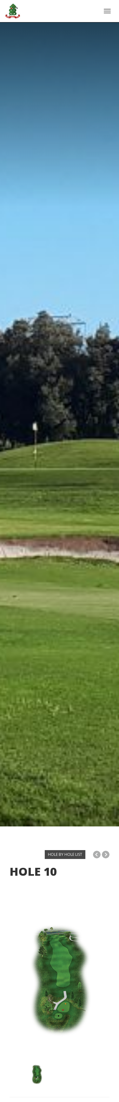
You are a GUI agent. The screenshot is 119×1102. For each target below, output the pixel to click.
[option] (59, 982)
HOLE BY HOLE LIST (65, 854)
